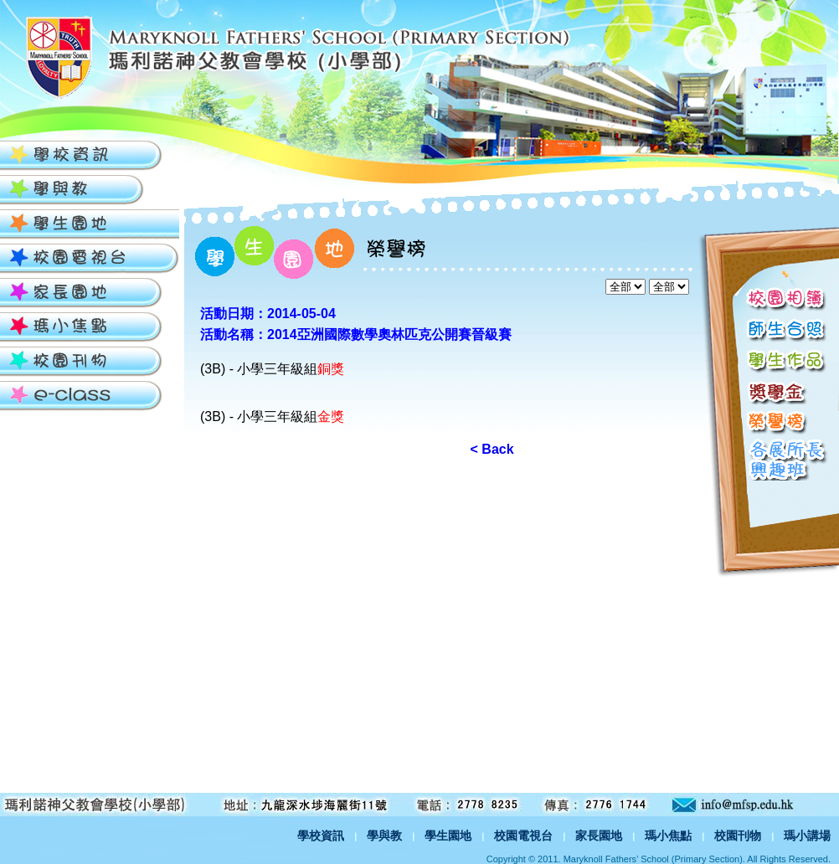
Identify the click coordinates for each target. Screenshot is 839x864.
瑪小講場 (807, 835)
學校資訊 (320, 835)
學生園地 (448, 835)
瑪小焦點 (668, 835)
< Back (492, 449)
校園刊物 (737, 835)
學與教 (384, 835)
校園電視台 (523, 835)
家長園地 (598, 835)
